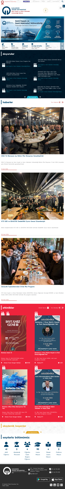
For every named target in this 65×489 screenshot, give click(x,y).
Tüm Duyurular (32, 97)
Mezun (48, 1)
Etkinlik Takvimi (42, 308)
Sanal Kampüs (56, 1)
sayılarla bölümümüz (16, 437)
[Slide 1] (32, 40)
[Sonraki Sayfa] (40, 97)
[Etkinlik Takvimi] (49, 308)
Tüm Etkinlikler (54, 308)
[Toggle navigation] (60, 8)
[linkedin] (54, 485)
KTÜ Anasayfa (36, 1)
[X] (51, 485)
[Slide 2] (35, 40)
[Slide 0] (29, 40)
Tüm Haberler (54, 102)
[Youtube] (58, 485)
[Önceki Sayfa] (25, 97)
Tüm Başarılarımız (32, 432)
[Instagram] (61, 485)
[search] (62, 1)
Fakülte (43, 1)
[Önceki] (62, 44)
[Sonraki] (62, 48)
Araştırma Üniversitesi (10, 1)
